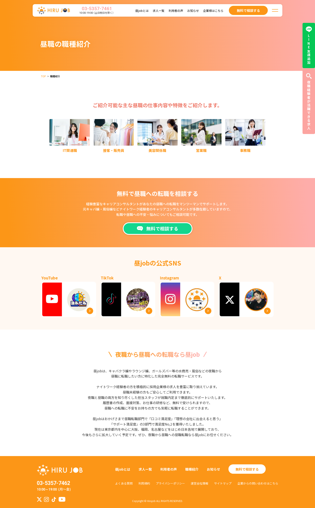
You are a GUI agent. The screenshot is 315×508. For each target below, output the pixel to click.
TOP (43, 76)
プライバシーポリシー (170, 483)
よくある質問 (124, 483)
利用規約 (144, 483)
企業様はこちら (213, 11)
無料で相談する (247, 469)
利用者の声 (176, 11)
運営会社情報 (199, 483)
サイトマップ (223, 483)
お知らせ (193, 11)
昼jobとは (142, 11)
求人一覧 (158, 11)
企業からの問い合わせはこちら (257, 483)
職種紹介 (191, 469)
